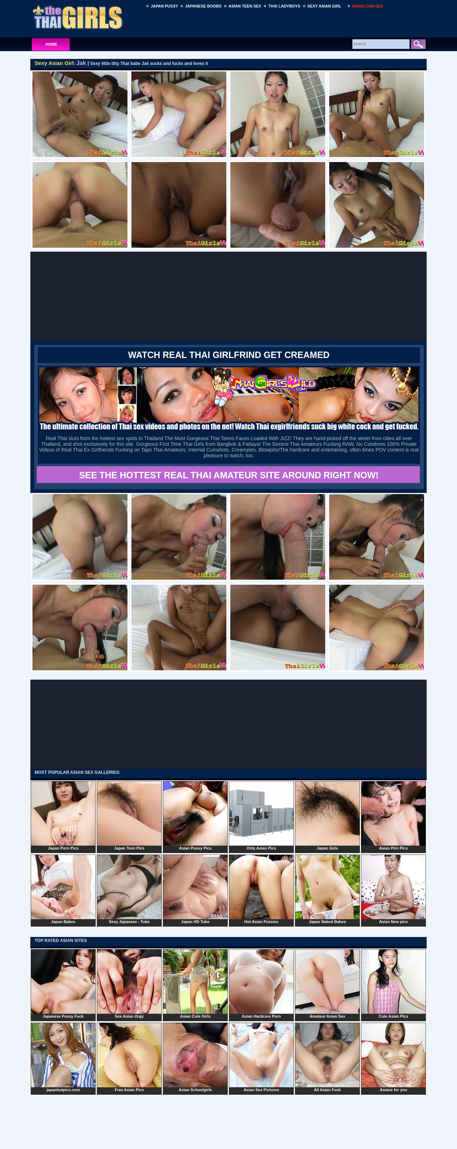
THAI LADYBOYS (284, 6)
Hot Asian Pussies (261, 889)
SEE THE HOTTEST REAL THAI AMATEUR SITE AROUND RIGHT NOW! (229, 475)
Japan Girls (327, 815)
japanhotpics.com (63, 1057)
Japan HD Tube (195, 889)
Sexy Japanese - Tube (129, 889)
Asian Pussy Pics (195, 815)
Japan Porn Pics (63, 815)
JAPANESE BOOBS (203, 6)
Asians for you (393, 1057)
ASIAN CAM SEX (367, 6)
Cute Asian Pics (393, 983)
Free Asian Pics (129, 1057)
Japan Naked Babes (327, 889)
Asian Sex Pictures (261, 1057)
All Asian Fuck (327, 1057)
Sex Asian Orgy (129, 983)
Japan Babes (63, 889)
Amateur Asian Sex (327, 983)
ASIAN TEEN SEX (244, 6)
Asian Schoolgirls (195, 1057)
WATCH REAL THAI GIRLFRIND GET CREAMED (229, 355)
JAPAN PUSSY (164, 6)
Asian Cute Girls (195, 983)
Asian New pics (393, 889)
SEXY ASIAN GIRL (324, 6)
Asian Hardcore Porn (261, 983)
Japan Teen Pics (129, 815)
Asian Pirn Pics (393, 815)
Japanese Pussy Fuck (63, 983)
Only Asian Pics (261, 815)
